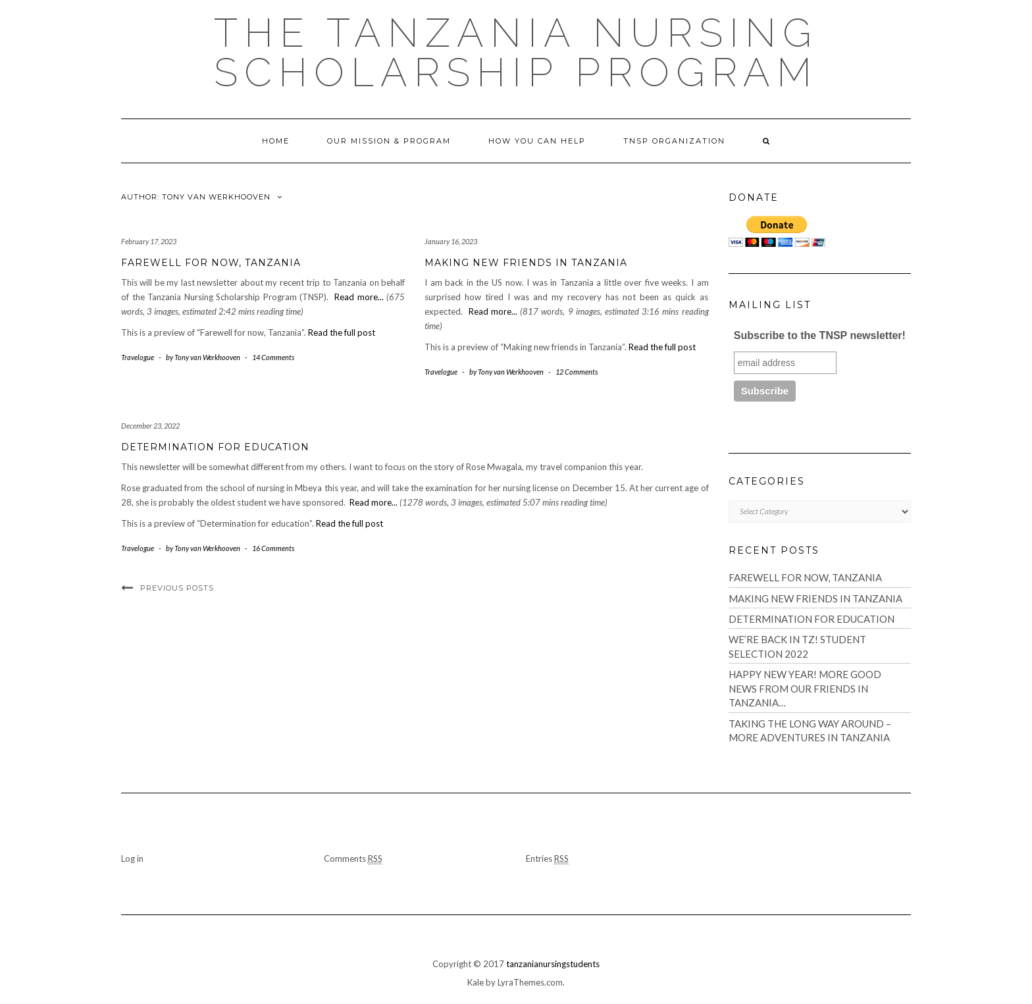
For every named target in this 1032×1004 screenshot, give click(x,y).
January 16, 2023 (451, 241)
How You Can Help (537, 140)
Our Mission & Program (389, 140)
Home (276, 140)
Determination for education (215, 447)
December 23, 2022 (150, 425)
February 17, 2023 (148, 241)
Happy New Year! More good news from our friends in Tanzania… (805, 688)
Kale (475, 982)
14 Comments (273, 357)
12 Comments (576, 371)
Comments (353, 858)
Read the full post (341, 332)
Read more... (359, 297)
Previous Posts (177, 588)
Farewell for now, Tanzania (211, 263)
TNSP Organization (674, 140)
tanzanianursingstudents (553, 964)
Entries (547, 858)
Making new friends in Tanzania (526, 263)
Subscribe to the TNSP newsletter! (820, 335)
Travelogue (137, 357)
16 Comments (273, 548)
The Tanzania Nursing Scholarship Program (516, 52)
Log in (132, 858)
